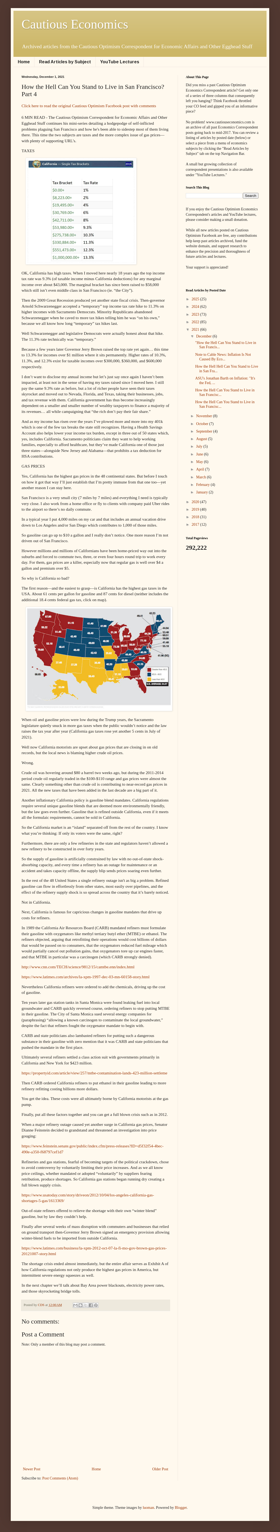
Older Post (160, 1469)
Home (24, 62)
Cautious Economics (75, 24)
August (202, 439)
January (202, 492)
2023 (196, 314)
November (204, 416)
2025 (196, 299)
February (203, 485)
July (199, 446)
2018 (196, 517)
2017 (196, 525)
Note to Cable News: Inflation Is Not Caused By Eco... (223, 357)
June (200, 454)
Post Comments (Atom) (60, 1478)
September (204, 431)
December (204, 336)
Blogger (181, 1508)
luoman (148, 1508)
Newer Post (31, 1469)
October (202, 424)
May (200, 462)
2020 (196, 502)
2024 (196, 307)
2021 (196, 330)
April (200, 469)
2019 (196, 509)
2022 (196, 322)
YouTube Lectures (119, 62)
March (201, 477)
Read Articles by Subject (65, 62)
